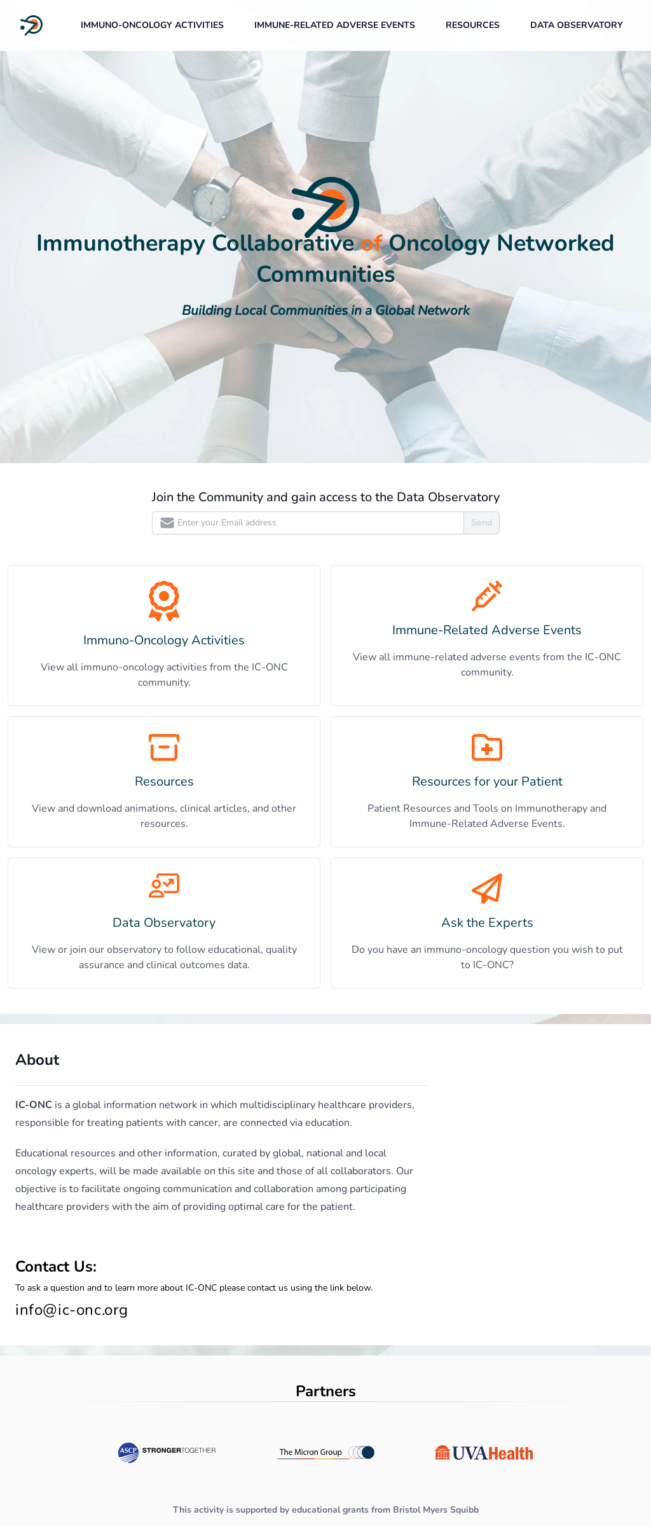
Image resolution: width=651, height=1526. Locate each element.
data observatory (576, 25)
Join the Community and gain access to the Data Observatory (326, 497)
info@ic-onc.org (71, 1310)
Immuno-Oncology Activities (152, 25)
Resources (473, 25)
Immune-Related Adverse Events (334, 25)
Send (481, 523)
